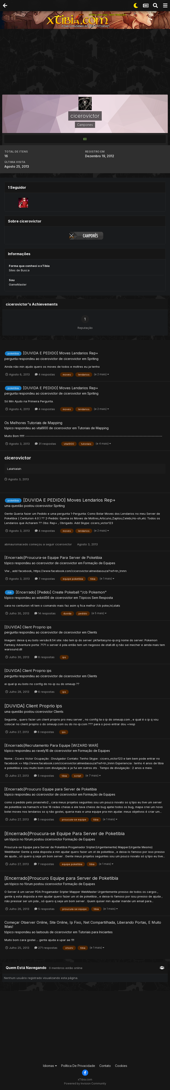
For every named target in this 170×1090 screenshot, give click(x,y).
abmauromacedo (16, 544)
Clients (92, 632)
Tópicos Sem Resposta (96, 598)
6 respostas (44, 657)
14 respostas (45, 613)
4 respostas (45, 374)
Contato (105, 1066)
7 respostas (45, 578)
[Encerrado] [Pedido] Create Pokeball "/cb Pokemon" (61, 592)
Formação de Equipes (99, 563)
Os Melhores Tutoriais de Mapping (33, 423)
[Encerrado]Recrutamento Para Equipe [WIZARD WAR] (51, 745)
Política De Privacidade (78, 1066)
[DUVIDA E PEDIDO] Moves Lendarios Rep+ (60, 353)
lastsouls (42, 932)
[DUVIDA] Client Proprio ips (27, 627)
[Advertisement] (86, 62)
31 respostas (45, 443)
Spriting (92, 359)
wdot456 (42, 598)
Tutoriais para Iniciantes (95, 932)
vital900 (42, 428)
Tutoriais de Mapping (93, 428)
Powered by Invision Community (85, 1083)
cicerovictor (49, 359)
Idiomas (50, 1066)
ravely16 (42, 750)
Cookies (121, 1066)
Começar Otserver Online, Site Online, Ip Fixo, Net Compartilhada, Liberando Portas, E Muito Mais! (82, 924)
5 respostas (44, 775)
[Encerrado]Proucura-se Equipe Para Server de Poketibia (53, 557)
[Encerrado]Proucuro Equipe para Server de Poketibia (50, 789)
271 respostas (45, 947)
